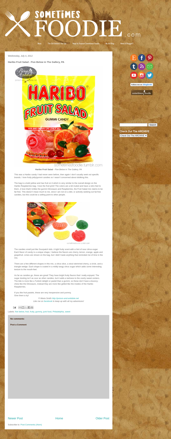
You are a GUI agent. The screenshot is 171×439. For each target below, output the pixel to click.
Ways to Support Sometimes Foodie (86, 43)
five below (19, 311)
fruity (32, 311)
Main (39, 43)
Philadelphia (58, 311)
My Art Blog (110, 43)
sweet (67, 311)
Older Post (102, 418)
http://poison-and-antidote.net (65, 298)
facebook (48, 301)
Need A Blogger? (126, 43)
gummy (38, 311)
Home (59, 418)
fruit (27, 311)
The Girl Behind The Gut (57, 43)
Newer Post (15, 418)
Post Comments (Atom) (31, 424)
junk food (47, 311)
